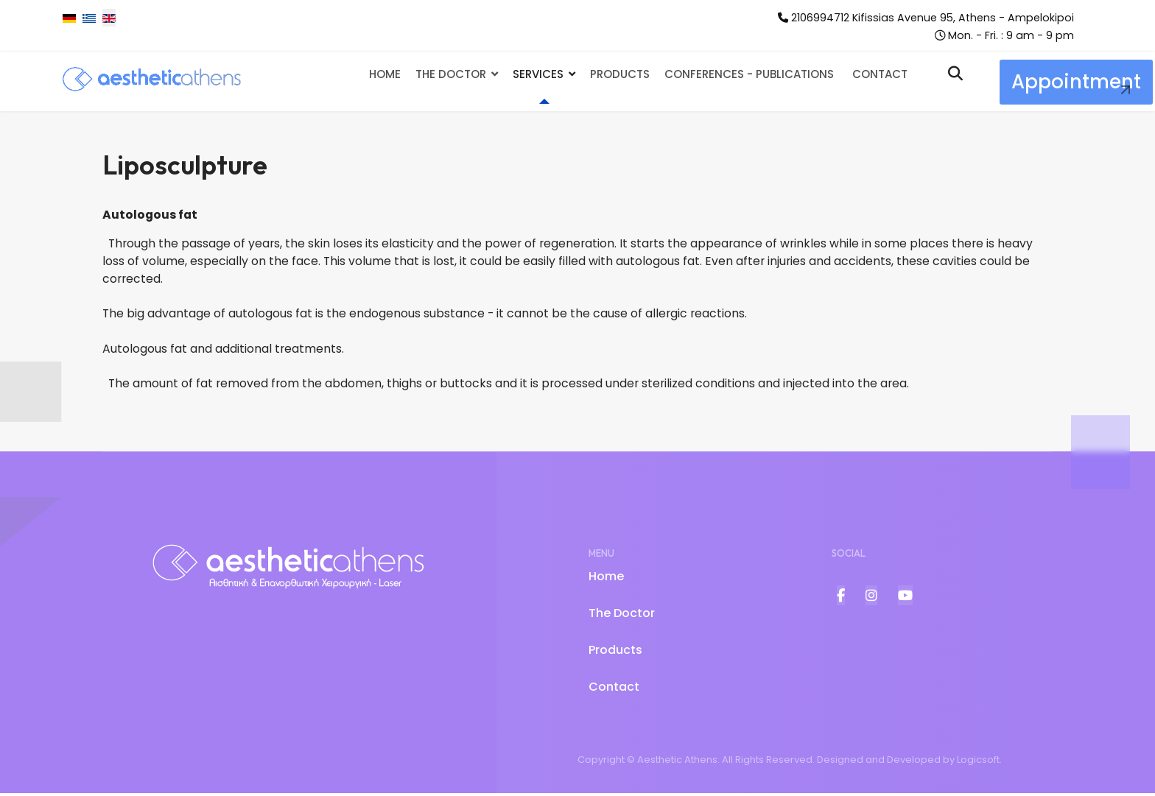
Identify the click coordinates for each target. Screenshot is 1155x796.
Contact (880, 74)
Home (385, 74)
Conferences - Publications (749, 74)
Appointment (1076, 82)
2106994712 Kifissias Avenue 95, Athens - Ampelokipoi (932, 17)
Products (620, 74)
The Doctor (450, 74)
